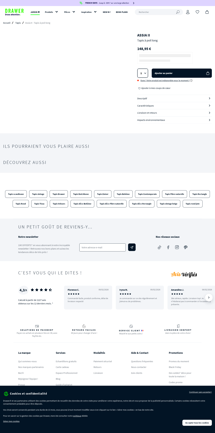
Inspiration (86, 12)
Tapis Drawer (59, 194)
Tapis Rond (21, 203)
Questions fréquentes (142, 361)
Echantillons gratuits (66, 361)
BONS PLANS (122, 12)
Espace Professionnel (66, 372)
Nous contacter (138, 367)
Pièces (67, 12)
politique (77, 415)
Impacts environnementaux (151, 119)
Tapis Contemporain (147, 194)
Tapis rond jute (193, 203)
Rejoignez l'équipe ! (28, 378)
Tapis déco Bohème (82, 203)
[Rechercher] (159, 12)
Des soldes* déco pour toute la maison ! (180, 374)
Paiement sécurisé (103, 361)
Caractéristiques (145, 105)
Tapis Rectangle (199, 194)
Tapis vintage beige (168, 203)
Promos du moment (179, 361)
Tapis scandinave (16, 194)
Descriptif (142, 98)
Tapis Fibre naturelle (174, 194)
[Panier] (207, 12)
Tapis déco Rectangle (141, 203)
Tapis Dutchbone (81, 194)
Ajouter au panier (182, 73)
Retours (97, 367)
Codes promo (176, 382)
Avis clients (136, 372)
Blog (58, 378)
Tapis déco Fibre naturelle (112, 203)
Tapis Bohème (123, 194)
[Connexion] (188, 12)
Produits (49, 12)
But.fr (21, 372)
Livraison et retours (147, 112)
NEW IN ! (107, 12)
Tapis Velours (59, 203)
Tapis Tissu (39, 203)
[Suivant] (209, 297)
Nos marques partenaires (31, 367)
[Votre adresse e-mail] (102, 247)
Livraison (98, 372)
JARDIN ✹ (35, 12)
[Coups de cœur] (197, 12)
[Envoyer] (132, 247)
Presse (21, 384)
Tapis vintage (38, 194)
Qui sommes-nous (27, 361)
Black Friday (175, 367)
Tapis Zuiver (102, 194)
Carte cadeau (62, 367)
